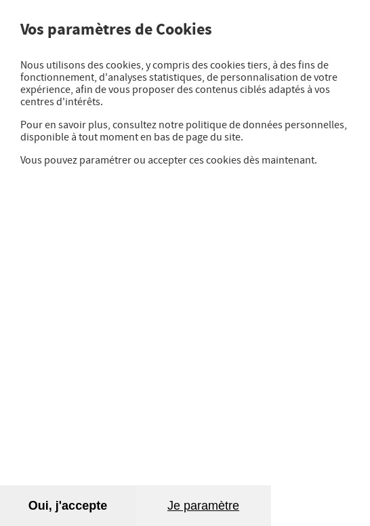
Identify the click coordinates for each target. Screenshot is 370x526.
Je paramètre (203, 505)
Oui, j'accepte (67, 505)
